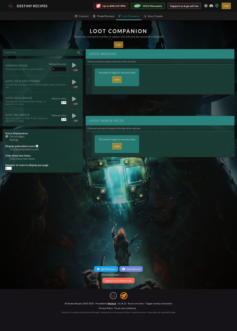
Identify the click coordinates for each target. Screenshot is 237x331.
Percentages (17, 136)
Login (226, 6)
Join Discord (131, 268)
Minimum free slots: (57, 64)
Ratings (14, 139)
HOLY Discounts (148, 6)
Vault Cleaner (153, 15)
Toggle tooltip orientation (158, 303)
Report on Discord (127, 274)
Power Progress (103, 15)
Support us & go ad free (184, 5)
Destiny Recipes (27, 6)
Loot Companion (128, 15)
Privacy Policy (106, 308)
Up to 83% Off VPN (110, 6)
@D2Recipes (106, 268)
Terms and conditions (125, 308)
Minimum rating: (59, 98)
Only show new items (22, 158)
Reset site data (135, 303)
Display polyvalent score (24, 149)
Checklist (81, 15)
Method (112, 303)
